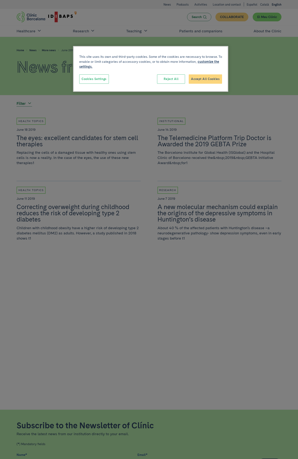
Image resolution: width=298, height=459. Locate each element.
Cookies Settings (94, 79)
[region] (150, 69)
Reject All (171, 79)
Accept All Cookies (205, 79)
